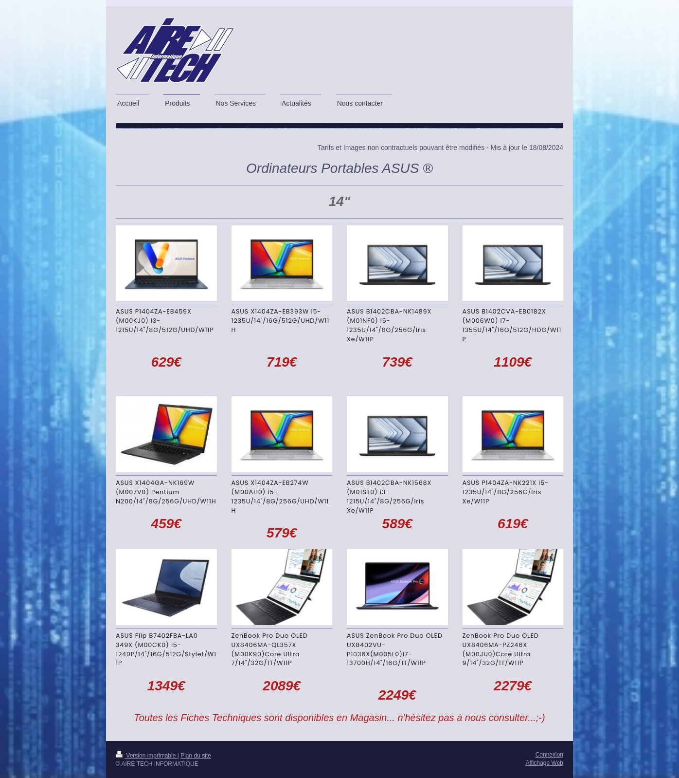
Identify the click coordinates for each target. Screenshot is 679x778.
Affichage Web (544, 762)
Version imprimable (147, 755)
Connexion (549, 754)
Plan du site (195, 755)
